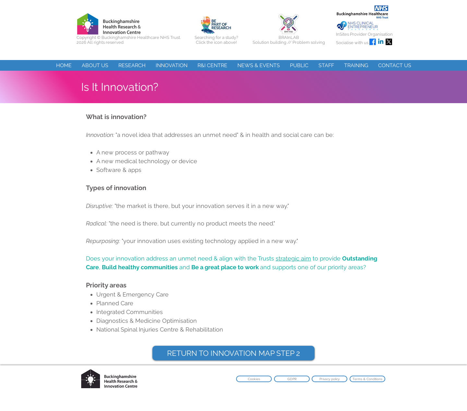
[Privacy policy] (329, 379)
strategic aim (293, 258)
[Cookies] (254, 379)
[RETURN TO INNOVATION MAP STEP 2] (233, 353)
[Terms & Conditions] (367, 379)
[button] (95, 65)
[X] (389, 42)
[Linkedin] (380, 42)
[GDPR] (292, 379)
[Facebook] (372, 42)
